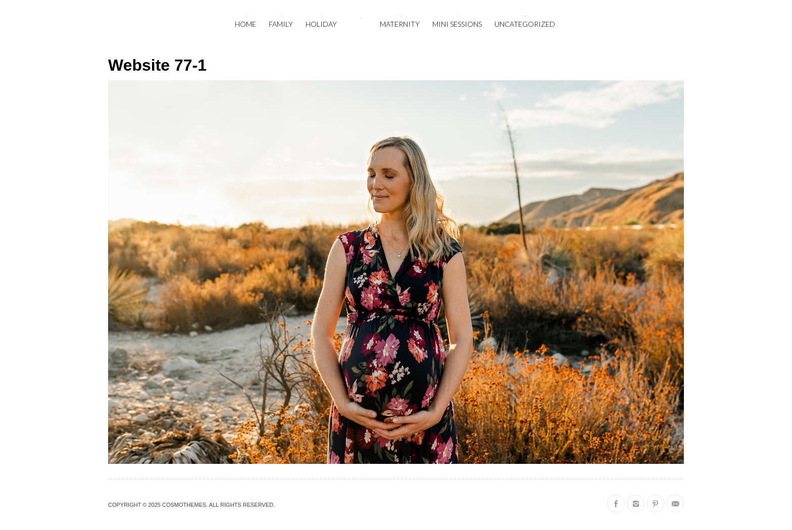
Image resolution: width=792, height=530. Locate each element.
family (281, 24)
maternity (400, 24)
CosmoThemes (184, 505)
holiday (321, 24)
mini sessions (457, 24)
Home (245, 24)
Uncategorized (524, 24)
